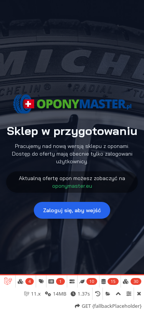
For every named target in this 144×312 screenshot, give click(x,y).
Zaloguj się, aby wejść (72, 210)
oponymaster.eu (72, 185)
